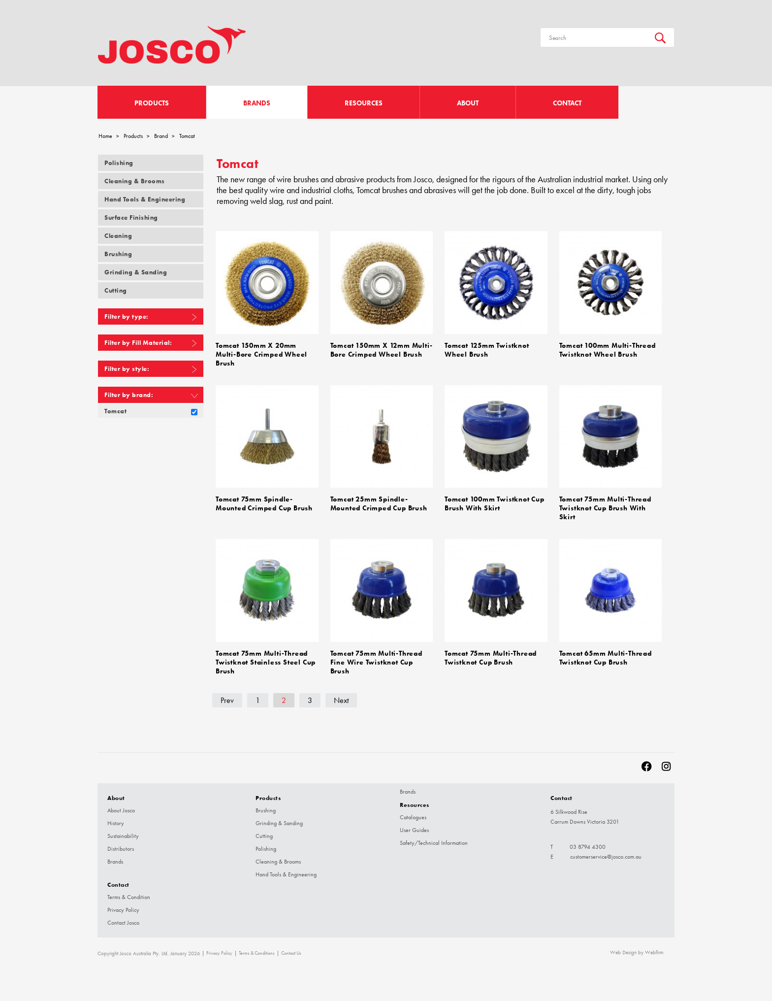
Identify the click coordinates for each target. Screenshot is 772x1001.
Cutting (115, 290)
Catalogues (413, 812)
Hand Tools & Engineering (144, 199)
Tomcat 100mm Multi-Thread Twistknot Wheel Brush (607, 349)
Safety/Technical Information (434, 838)
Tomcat (115, 411)
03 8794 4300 (588, 842)
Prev (227, 696)
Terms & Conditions (257, 949)
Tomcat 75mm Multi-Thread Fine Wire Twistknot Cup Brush (376, 658)
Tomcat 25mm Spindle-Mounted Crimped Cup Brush (378, 501)
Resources (364, 103)
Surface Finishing (131, 217)
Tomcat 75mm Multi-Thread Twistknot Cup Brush (491, 654)
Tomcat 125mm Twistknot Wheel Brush (487, 349)
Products (151, 103)
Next (341, 696)
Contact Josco (123, 918)
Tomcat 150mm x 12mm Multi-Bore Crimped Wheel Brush (381, 349)
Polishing (118, 163)
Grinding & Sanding (135, 272)
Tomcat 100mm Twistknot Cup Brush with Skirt (495, 501)
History (115, 818)
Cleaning (118, 235)
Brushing (118, 254)
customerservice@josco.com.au (606, 852)
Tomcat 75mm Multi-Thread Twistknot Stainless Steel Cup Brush (266, 658)
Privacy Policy (123, 905)
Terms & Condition (128, 892)
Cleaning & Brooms (134, 181)
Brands (256, 103)
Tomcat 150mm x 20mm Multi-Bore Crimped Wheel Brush (261, 353)
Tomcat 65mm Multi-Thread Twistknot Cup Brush (605, 654)
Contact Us (291, 949)
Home (105, 136)
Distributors (120, 844)
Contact (567, 103)
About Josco (121, 805)
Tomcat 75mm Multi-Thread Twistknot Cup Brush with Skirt (605, 505)
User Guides (414, 825)
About (468, 103)
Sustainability (123, 831)
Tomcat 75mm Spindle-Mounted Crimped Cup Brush (264, 501)
